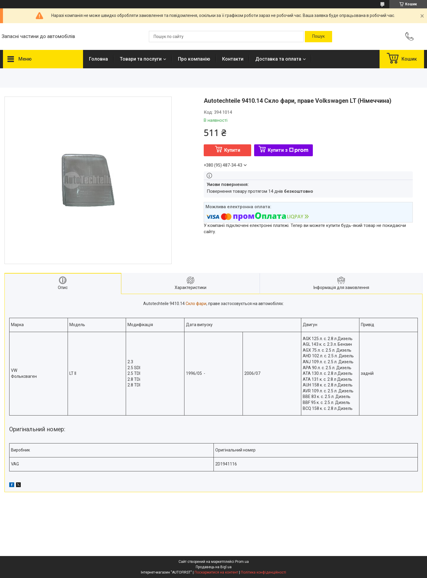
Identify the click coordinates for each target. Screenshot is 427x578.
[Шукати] (318, 36)
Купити (232, 150)
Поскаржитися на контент (216, 572)
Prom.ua (242, 562)
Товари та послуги (141, 59)
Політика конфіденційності (263, 572)
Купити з (288, 150)
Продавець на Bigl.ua (214, 567)
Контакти (232, 59)
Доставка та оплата (278, 59)
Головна (98, 59)
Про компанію (194, 59)
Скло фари (196, 303)
